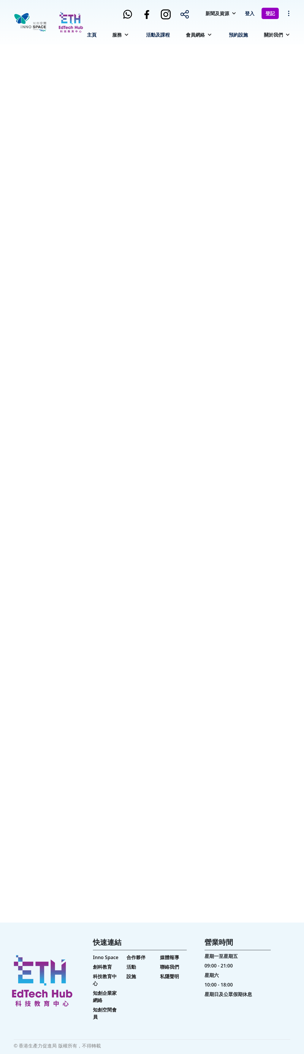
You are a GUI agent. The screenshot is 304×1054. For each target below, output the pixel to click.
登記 (270, 13)
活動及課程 (158, 35)
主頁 (91, 35)
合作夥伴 (135, 957)
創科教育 (102, 967)
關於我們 (273, 35)
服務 (117, 35)
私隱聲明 (169, 976)
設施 (131, 976)
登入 (249, 13)
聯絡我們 (169, 967)
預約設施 (238, 35)
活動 (131, 967)
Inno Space (105, 957)
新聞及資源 (217, 13)
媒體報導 (169, 957)
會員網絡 (195, 35)
